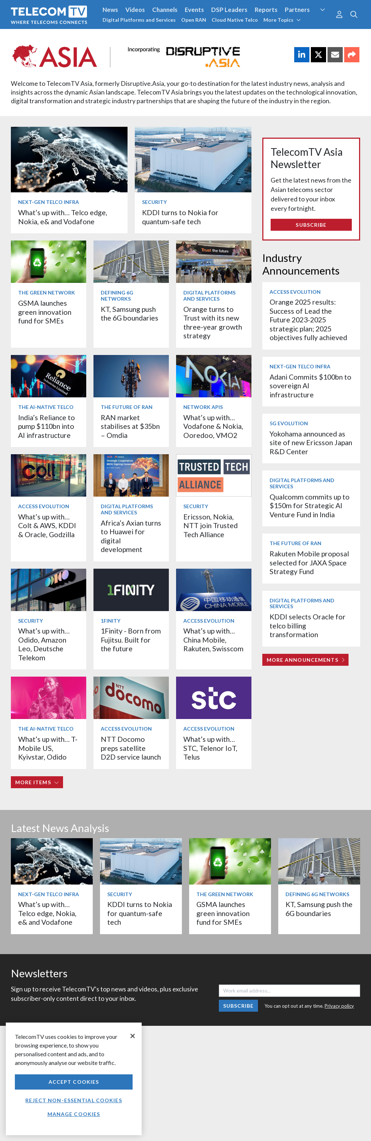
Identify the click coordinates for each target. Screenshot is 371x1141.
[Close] (133, 1036)
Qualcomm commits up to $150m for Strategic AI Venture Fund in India (310, 506)
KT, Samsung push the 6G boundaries (129, 313)
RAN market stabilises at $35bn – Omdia (130, 426)
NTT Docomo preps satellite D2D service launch (131, 748)
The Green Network (46, 292)
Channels (165, 9)
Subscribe (311, 225)
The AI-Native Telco (46, 407)
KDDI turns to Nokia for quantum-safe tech (180, 216)
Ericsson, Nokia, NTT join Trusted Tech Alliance (210, 526)
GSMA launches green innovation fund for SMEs (44, 312)
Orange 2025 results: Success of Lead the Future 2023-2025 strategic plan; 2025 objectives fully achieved (308, 320)
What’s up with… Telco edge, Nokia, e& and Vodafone (62, 216)
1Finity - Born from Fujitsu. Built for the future (131, 640)
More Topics (282, 20)
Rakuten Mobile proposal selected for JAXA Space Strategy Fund (309, 562)
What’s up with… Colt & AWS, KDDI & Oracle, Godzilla (47, 526)
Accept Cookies (74, 1082)
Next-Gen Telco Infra (48, 202)
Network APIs (203, 407)
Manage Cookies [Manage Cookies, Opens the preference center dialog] (73, 1114)
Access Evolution (43, 506)
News (110, 9)
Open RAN (193, 20)
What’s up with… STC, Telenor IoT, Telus (210, 748)
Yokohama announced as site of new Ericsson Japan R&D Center (311, 443)
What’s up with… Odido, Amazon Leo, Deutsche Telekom (44, 644)
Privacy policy (339, 1006)
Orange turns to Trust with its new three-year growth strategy (212, 322)
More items (37, 782)
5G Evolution (289, 423)
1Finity (110, 621)
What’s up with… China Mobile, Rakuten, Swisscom (213, 640)
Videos (135, 9)
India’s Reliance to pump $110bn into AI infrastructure (46, 426)
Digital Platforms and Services (139, 20)
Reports (266, 9)
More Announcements (306, 660)
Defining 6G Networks (117, 295)
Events (194, 9)
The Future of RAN (127, 407)
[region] (74, 1079)
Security (154, 202)
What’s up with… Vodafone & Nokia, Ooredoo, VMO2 (213, 426)
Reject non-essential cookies (73, 1100)
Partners (297, 9)
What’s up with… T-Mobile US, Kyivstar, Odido (48, 748)
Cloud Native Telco (235, 20)
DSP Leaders (229, 9)
